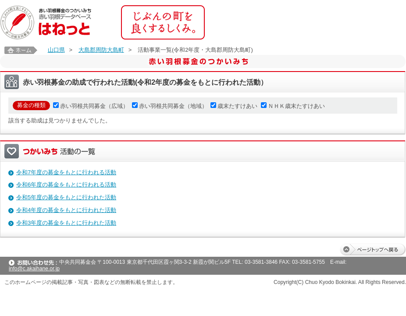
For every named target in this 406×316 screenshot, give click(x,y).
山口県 (56, 50)
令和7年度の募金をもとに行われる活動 (66, 172)
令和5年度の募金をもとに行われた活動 (66, 197)
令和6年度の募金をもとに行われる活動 (66, 184)
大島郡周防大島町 (101, 50)
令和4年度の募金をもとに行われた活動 (66, 210)
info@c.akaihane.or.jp (34, 269)
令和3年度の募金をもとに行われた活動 (66, 222)
